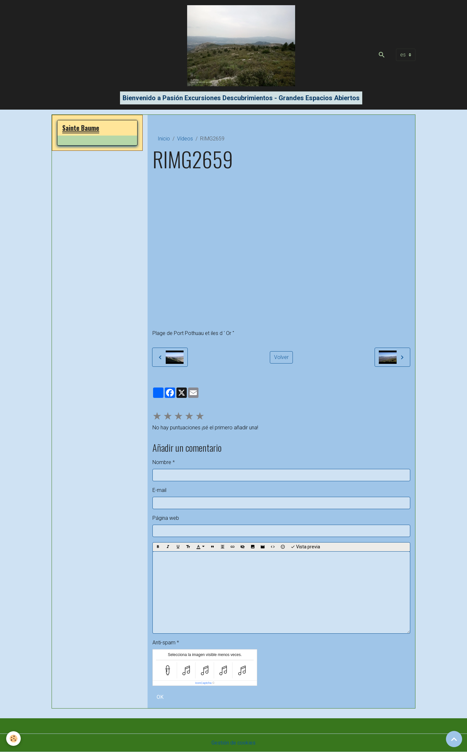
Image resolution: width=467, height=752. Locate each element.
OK (160, 697)
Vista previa (305, 547)
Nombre (161, 462)
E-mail (159, 490)
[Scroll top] (454, 739)
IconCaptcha (203, 683)
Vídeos (185, 139)
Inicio (164, 139)
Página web (165, 518)
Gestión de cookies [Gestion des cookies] (233, 743)
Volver (281, 357)
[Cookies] (13, 738)
